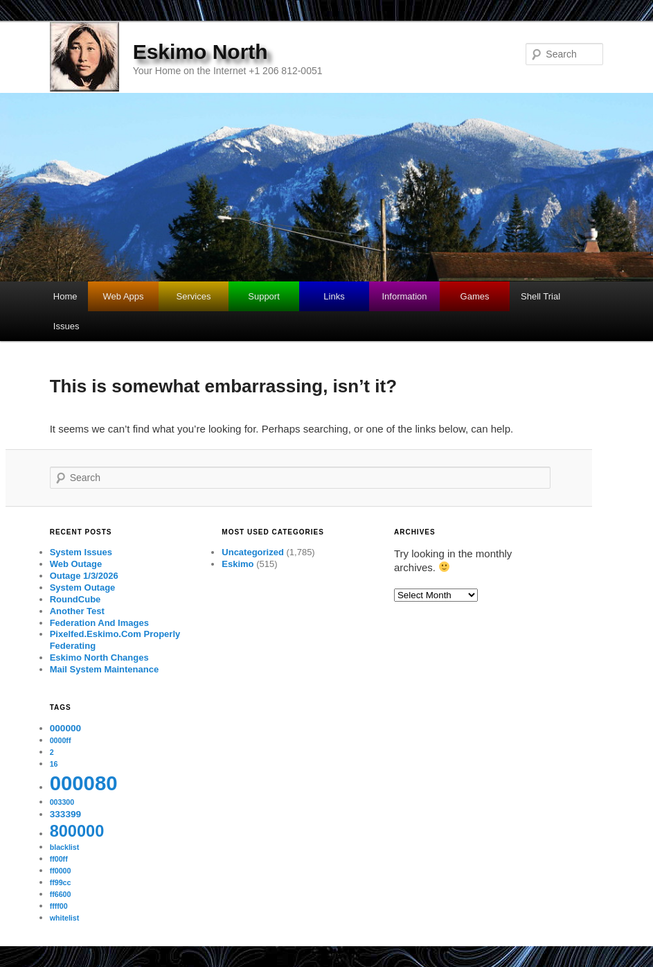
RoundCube (75, 599)
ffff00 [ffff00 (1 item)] (59, 906)
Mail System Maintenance (104, 669)
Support (264, 296)
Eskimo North (200, 51)
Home (65, 296)
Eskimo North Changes (99, 657)
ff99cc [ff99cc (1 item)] (60, 882)
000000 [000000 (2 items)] (65, 728)
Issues (66, 326)
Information (404, 296)
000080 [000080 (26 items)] (84, 783)
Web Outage (76, 564)
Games (475, 296)
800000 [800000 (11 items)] (77, 831)
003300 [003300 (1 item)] (62, 802)
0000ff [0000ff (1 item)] (60, 740)
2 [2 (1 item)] (52, 752)
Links (333, 296)
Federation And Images (99, 623)
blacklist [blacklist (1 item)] (65, 847)
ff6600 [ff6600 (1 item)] (60, 894)
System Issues (81, 552)
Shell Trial (540, 296)
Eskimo (237, 564)
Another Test (77, 611)
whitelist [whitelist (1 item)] (65, 918)
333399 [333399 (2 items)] (65, 814)
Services (194, 296)
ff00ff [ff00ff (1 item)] (59, 859)
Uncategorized (253, 552)
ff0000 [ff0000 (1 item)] (60, 870)
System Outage (83, 587)
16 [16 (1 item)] (54, 764)
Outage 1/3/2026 (84, 575)
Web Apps (123, 296)
